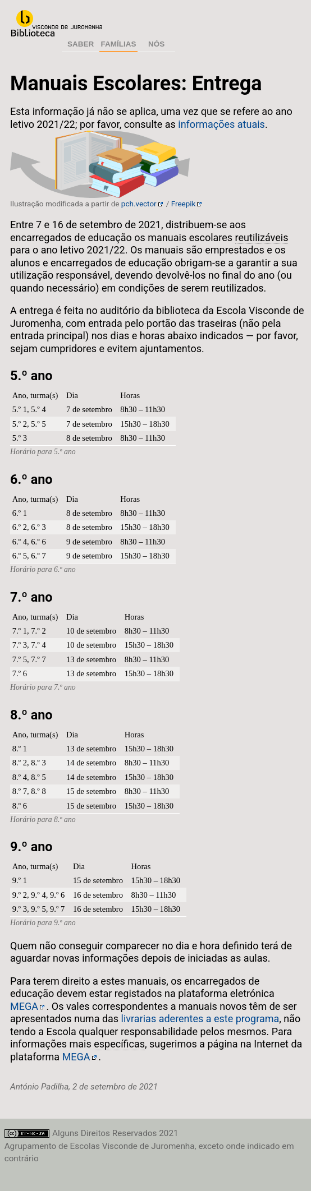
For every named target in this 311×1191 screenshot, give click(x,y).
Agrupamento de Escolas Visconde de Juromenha (56, 23)
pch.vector (139, 203)
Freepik (183, 203)
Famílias (118, 44)
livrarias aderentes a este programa (200, 1018)
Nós (156, 44)
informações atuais (221, 124)
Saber (80, 44)
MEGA (24, 1006)
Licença (27, 1133)
